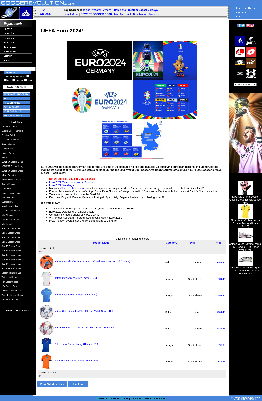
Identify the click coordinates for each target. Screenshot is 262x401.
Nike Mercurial (122, 14)
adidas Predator (92, 10)
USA (42, 10)
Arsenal (107, 10)
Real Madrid (140, 14)
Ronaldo (154, 14)
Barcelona (120, 10)
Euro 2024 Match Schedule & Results (71, 182)
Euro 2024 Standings (61, 185)
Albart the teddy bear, (72, 188)
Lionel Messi (71, 14)
